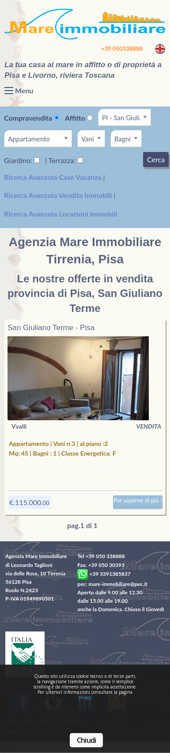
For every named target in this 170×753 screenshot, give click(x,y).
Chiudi (86, 740)
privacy (85, 697)
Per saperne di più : (138, 500)
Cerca (156, 159)
